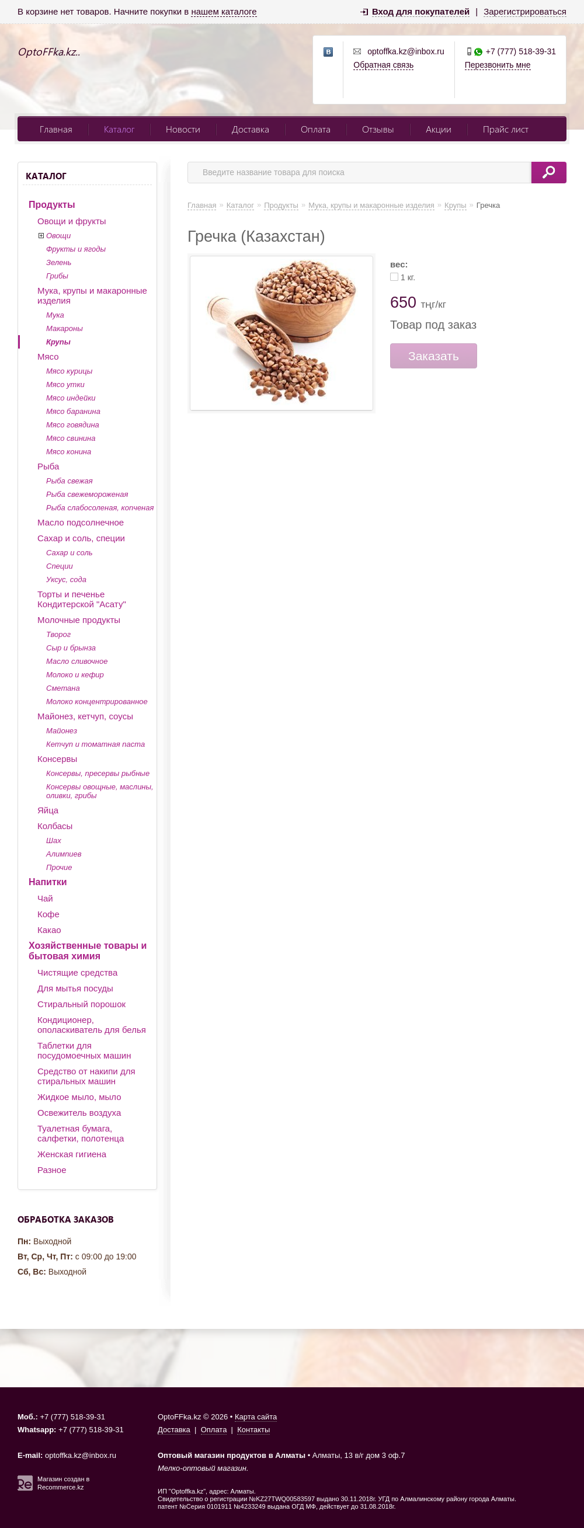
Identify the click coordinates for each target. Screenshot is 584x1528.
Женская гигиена (71, 1154)
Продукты (52, 205)
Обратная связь (383, 64)
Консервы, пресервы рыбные (98, 773)
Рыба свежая (69, 480)
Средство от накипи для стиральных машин (86, 1076)
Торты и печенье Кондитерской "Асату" (81, 599)
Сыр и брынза (71, 647)
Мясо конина (68, 451)
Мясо (48, 356)
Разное (52, 1170)
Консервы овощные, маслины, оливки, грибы (100, 791)
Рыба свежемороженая (87, 494)
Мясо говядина (72, 424)
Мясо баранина (73, 411)
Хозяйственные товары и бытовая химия (88, 951)
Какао (49, 930)
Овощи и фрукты (71, 221)
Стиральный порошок (81, 1004)
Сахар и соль (69, 552)
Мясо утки (65, 384)
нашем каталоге (223, 11)
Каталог (119, 129)
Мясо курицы (69, 371)
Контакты (253, 1429)
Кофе (48, 914)
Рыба (48, 466)
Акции (438, 129)
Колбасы (54, 826)
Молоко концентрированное (97, 701)
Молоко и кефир (75, 674)
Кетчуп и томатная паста (95, 744)
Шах (53, 840)
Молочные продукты (78, 620)
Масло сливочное (76, 661)
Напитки (48, 882)
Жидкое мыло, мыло (79, 1097)
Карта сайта (256, 1416)
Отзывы (378, 129)
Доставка (250, 129)
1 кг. (408, 277)
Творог (58, 634)
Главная (56, 129)
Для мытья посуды (75, 988)
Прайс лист (506, 129)
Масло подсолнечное (80, 522)
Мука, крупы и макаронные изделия (92, 295)
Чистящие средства (77, 972)
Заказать (433, 356)
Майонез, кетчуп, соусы (85, 716)
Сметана (63, 688)
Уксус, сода (66, 579)
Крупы (58, 341)
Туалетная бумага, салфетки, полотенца (80, 1133)
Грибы (57, 276)
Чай (45, 898)
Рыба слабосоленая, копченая (100, 507)
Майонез (61, 730)
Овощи (58, 235)
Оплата (316, 129)
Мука (55, 315)
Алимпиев (64, 854)
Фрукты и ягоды (76, 249)
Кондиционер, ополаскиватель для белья (91, 1025)
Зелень (58, 262)
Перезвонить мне (498, 64)
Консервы (57, 759)
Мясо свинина (70, 438)
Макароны (64, 328)
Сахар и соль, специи (81, 538)
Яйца (47, 810)
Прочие (59, 867)
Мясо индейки (71, 398)
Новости (183, 129)
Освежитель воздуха (79, 1113)
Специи (59, 566)
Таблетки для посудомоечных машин (84, 1050)
